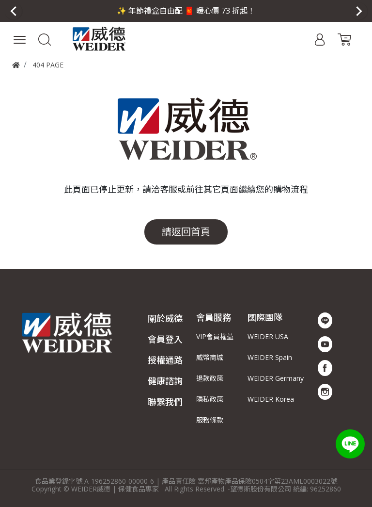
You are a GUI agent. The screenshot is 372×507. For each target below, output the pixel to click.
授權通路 (165, 360)
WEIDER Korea (271, 399)
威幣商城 (209, 357)
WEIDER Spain (270, 357)
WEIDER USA (268, 336)
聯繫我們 (165, 402)
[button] (45, 39)
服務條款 (209, 420)
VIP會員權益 (214, 336)
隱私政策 (209, 399)
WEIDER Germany (276, 378)
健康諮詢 (165, 381)
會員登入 (165, 339)
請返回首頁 (186, 231)
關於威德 (165, 318)
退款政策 (209, 378)
